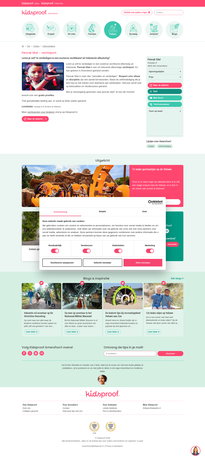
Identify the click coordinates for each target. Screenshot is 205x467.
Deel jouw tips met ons (72, 411)
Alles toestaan (143, 262)
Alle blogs (177, 278)
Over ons (27, 408)
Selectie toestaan (102, 262)
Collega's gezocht (30, 411)
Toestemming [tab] (60, 212)
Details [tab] (102, 211)
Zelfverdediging (164, 146)
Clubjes (151, 146)
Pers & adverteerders (112, 411)
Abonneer (172, 244)
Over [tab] (144, 211)
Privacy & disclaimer (114, 446)
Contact (66, 408)
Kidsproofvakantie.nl (152, 408)
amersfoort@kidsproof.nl (93, 446)
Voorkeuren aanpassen (62, 262)
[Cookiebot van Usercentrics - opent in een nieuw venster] (150, 202)
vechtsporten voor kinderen (41, 112)
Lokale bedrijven (110, 408)
